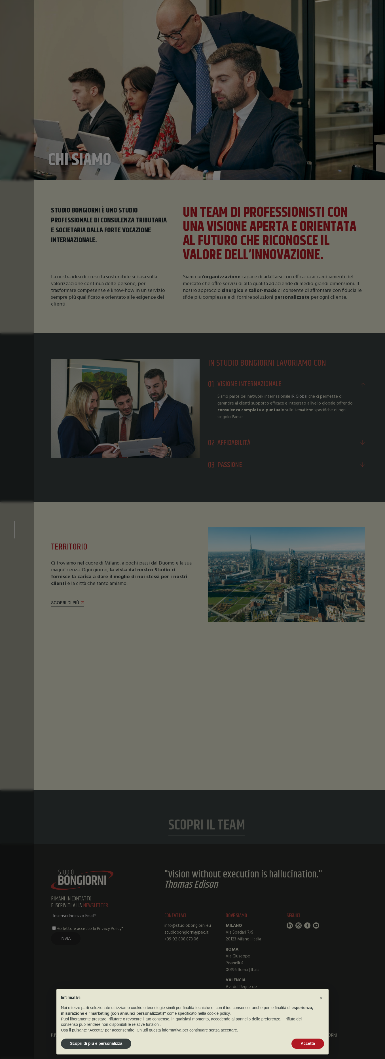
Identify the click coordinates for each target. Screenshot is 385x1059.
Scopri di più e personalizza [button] (96, 1043)
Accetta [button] (308, 1043)
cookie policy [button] (218, 1013)
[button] (321, 998)
